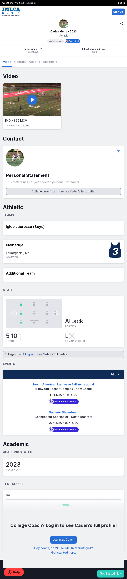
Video (7, 62)
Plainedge (15, 245)
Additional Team (20, 273)
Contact (20, 62)
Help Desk (30, 2)
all (115, 374)
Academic (50, 62)
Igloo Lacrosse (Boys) (25, 226)
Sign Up (118, 11)
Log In (121, 2)
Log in (56, 191)
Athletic (34, 62)
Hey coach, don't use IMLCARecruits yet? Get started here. (63, 550)
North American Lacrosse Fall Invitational (63, 384)
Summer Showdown (63, 412)
